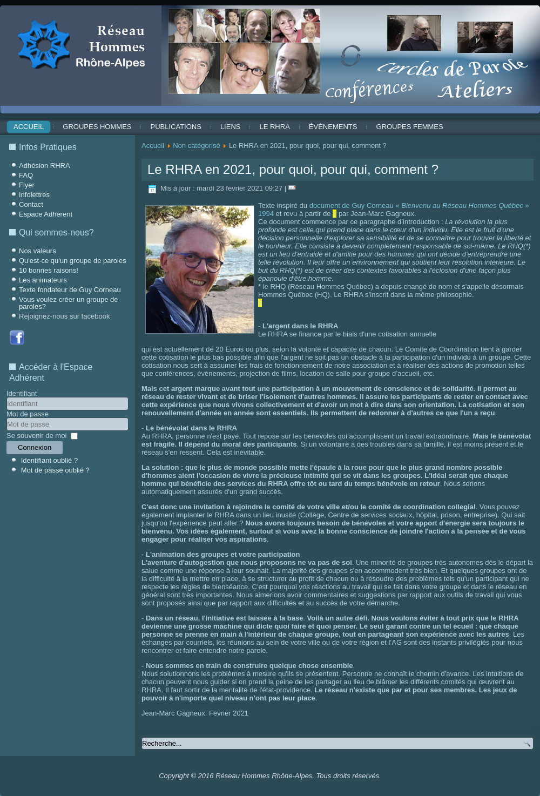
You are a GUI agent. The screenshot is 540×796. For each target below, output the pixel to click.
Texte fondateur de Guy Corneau (70, 290)
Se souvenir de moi (36, 435)
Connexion (34, 447)
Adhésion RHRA (44, 165)
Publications (175, 127)
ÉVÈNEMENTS (333, 127)
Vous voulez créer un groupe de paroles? (68, 303)
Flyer (27, 185)
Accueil (29, 127)
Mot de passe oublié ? (55, 470)
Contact (31, 204)
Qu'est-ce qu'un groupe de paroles (72, 261)
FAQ (26, 175)
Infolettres (34, 195)
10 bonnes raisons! (48, 270)
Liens (230, 127)
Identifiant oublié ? (49, 460)
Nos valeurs (37, 251)
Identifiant (21, 393)
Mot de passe (27, 413)
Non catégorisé (196, 145)
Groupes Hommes (97, 127)
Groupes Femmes (409, 127)
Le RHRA (274, 127)
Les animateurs (43, 280)
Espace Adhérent (45, 214)
